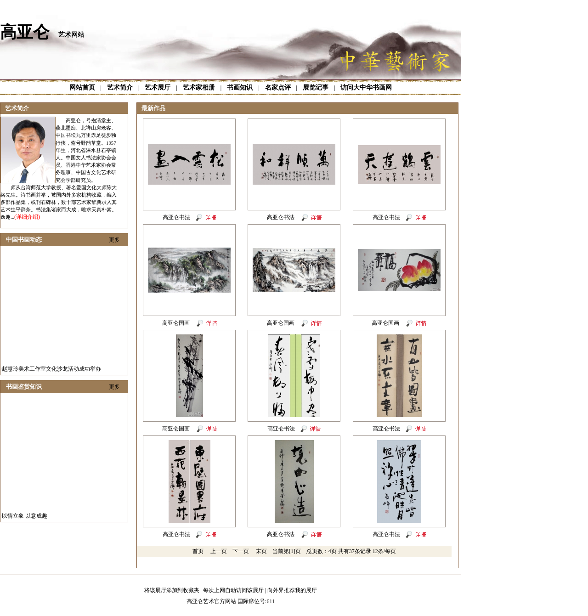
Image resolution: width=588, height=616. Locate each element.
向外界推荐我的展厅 (292, 590)
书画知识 (240, 87)
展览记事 (315, 87)
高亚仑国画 (176, 323)
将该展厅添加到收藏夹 (171, 590)
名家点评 (278, 87)
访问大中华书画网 (366, 87)
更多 (114, 240)
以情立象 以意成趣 (24, 518)
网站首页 (82, 87)
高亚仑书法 (176, 217)
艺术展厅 (157, 87)
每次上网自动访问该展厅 (233, 590)
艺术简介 (120, 87)
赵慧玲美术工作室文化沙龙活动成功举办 (51, 371)
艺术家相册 (199, 87)
